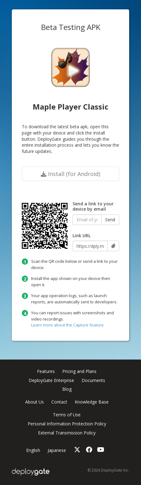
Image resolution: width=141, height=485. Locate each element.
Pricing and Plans (79, 371)
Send (110, 220)
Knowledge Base (92, 402)
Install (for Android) (70, 174)
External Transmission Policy (67, 433)
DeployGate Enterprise (51, 380)
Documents (93, 380)
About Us (34, 402)
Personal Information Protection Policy (67, 424)
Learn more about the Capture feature (67, 325)
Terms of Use (67, 415)
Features (46, 371)
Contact (59, 402)
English (33, 450)
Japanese (57, 450)
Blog (67, 389)
